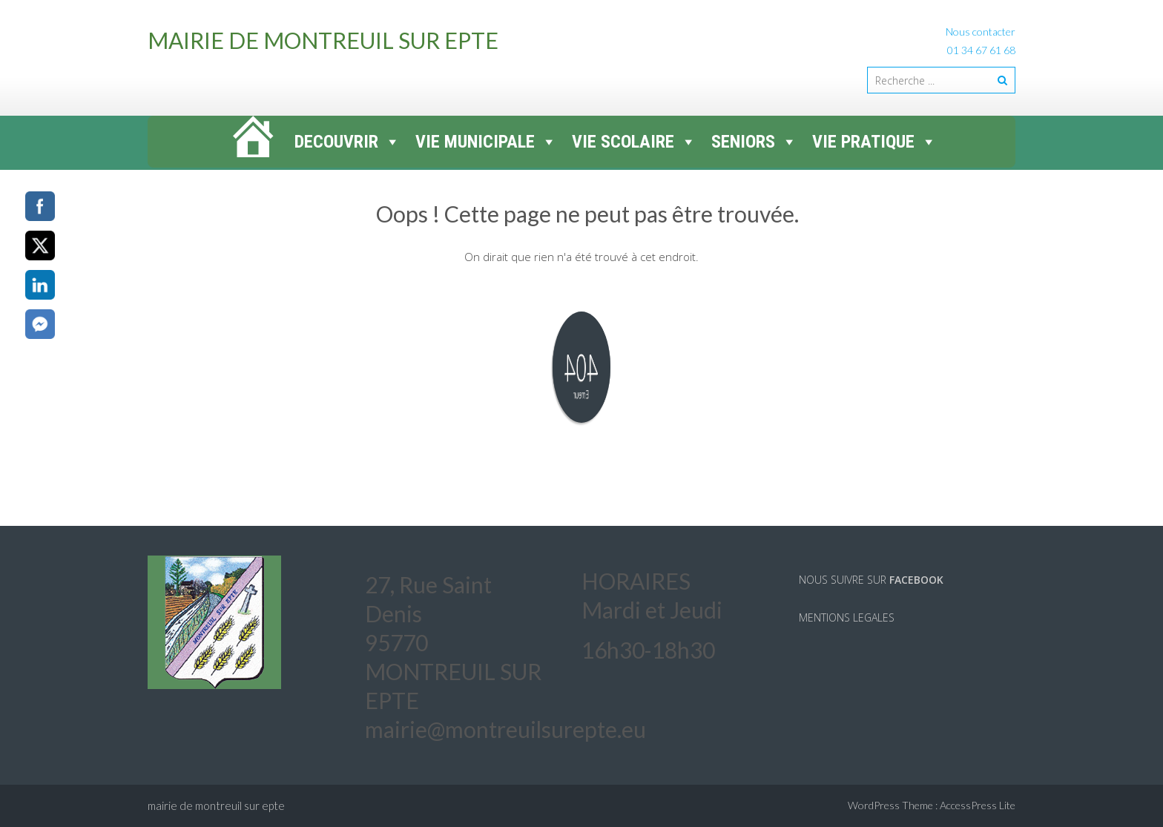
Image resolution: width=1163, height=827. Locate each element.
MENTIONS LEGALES (847, 617)
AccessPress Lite (977, 805)
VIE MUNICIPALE (486, 142)
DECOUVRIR (347, 142)
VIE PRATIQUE (874, 142)
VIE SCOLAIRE (634, 142)
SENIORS (754, 142)
